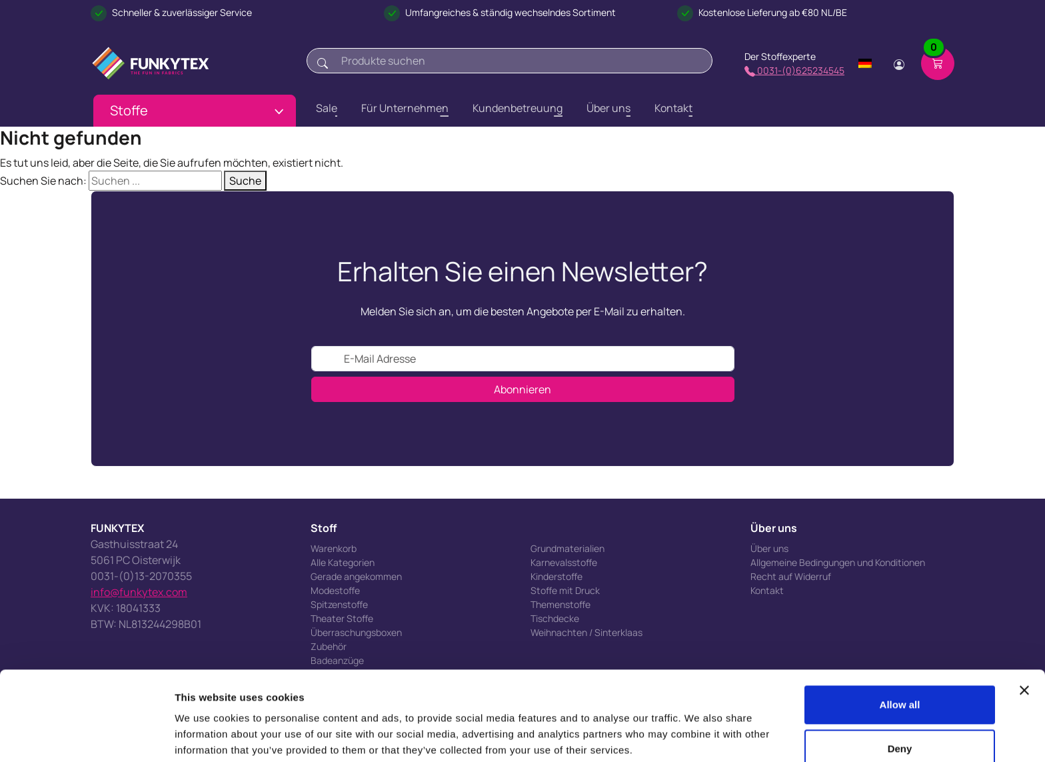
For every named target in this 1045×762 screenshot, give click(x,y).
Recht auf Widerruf (790, 576)
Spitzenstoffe (339, 604)
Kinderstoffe (556, 576)
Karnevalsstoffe (563, 562)
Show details (206, 735)
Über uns (769, 548)
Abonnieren (522, 389)
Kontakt (767, 590)
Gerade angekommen (356, 576)
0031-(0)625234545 (794, 70)
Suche (245, 180)
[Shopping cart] (937, 63)
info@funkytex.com (139, 592)
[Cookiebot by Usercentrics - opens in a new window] (86, 736)
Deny (900, 697)
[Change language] (865, 63)
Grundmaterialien (567, 548)
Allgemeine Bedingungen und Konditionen (837, 562)
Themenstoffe (560, 604)
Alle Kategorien (343, 562)
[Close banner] (1024, 639)
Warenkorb (334, 548)
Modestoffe (335, 590)
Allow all (900, 653)
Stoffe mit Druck (565, 590)
